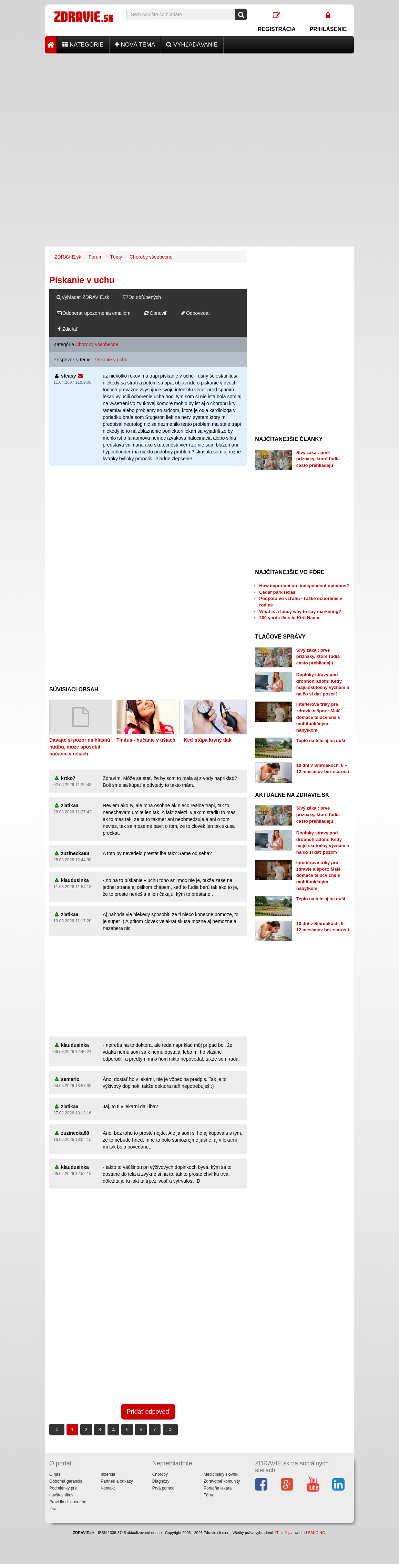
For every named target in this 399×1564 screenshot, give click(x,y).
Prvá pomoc (163, 1488)
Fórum (95, 257)
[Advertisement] (199, 101)
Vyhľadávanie (192, 44)
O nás (54, 1474)
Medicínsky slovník (221, 1474)
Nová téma (135, 44)
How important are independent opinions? (304, 585)
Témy (116, 257)
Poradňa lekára (218, 1488)
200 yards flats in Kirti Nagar (289, 617)
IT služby (282, 1533)
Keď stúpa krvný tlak (207, 740)
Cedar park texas (277, 592)
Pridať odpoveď (148, 1411)
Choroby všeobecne (151, 257)
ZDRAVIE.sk (67, 257)
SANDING (316, 1533)
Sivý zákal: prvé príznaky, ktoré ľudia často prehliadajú (318, 459)
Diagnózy (161, 1481)
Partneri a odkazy (117, 1481)
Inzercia (108, 1474)
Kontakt (108, 1488)
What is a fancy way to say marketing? (300, 611)
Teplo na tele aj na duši (320, 740)
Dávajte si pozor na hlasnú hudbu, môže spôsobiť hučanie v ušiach (79, 746)
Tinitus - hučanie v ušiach (145, 740)
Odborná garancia (65, 1481)
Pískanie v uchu (110, 359)
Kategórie (83, 44)
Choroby (160, 1474)
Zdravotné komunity (222, 1481)
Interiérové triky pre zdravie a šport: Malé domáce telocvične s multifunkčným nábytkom (318, 717)
